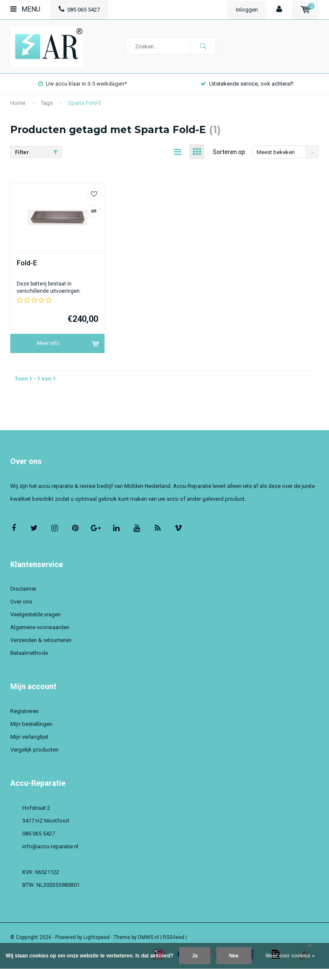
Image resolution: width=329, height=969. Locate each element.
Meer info (48, 343)
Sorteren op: (229, 152)
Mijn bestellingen (31, 724)
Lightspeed (97, 937)
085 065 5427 (79, 9)
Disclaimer (23, 589)
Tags (47, 103)
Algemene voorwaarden (39, 627)
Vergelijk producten (34, 749)
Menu (25, 9)
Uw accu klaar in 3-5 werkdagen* (82, 83)
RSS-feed (173, 937)
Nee (234, 956)
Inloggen (247, 9)
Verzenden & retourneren (41, 640)
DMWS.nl (148, 937)
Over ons (21, 601)
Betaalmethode (29, 653)
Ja (194, 956)
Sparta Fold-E (85, 103)
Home (17, 103)
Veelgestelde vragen (35, 614)
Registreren (24, 711)
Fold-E (27, 263)
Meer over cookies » (290, 956)
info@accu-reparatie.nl (50, 846)
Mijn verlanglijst (29, 737)
